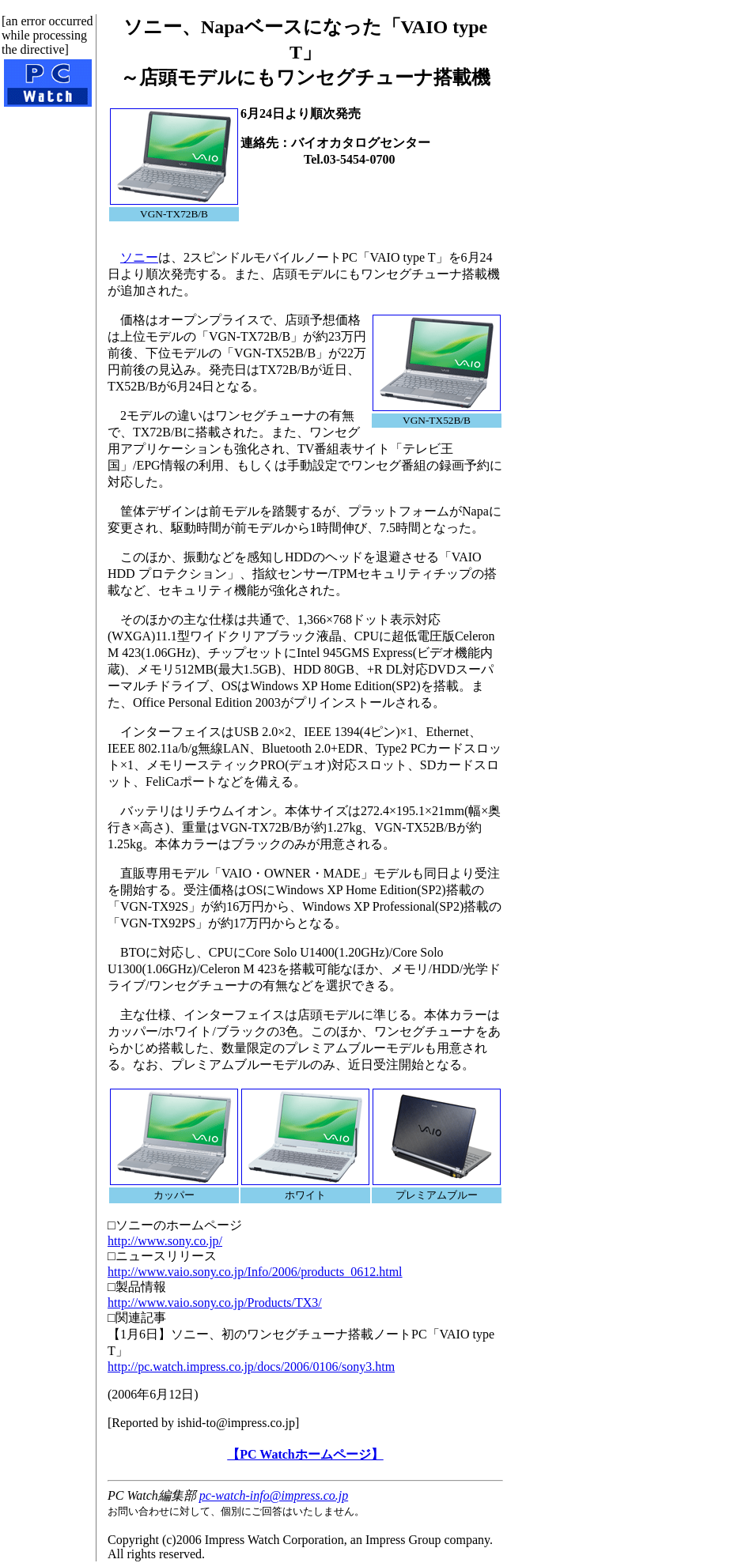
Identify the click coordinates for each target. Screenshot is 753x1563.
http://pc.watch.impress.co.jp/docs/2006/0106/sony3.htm (251, 1366)
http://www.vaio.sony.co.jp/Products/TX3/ (215, 1302)
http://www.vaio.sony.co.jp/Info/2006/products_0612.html (255, 1271)
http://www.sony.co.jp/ (165, 1241)
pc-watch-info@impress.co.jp (273, 1495)
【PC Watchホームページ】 (305, 1454)
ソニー (139, 257)
